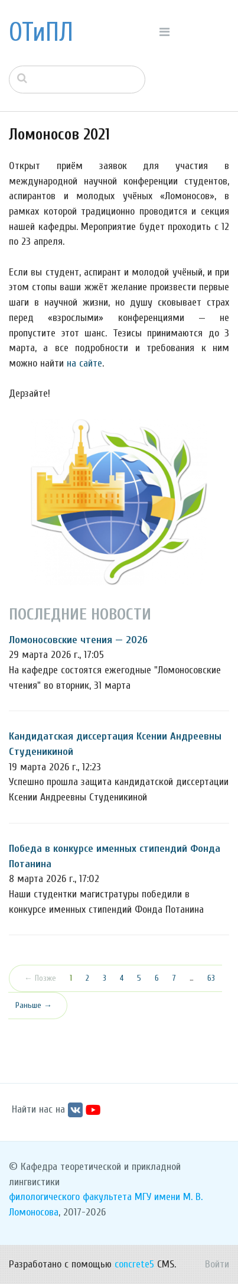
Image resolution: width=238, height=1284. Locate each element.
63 (211, 978)
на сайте (84, 363)
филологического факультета (70, 1197)
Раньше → (33, 1005)
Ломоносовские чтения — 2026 (78, 640)
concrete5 (134, 1264)
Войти (217, 1264)
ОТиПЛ (41, 32)
